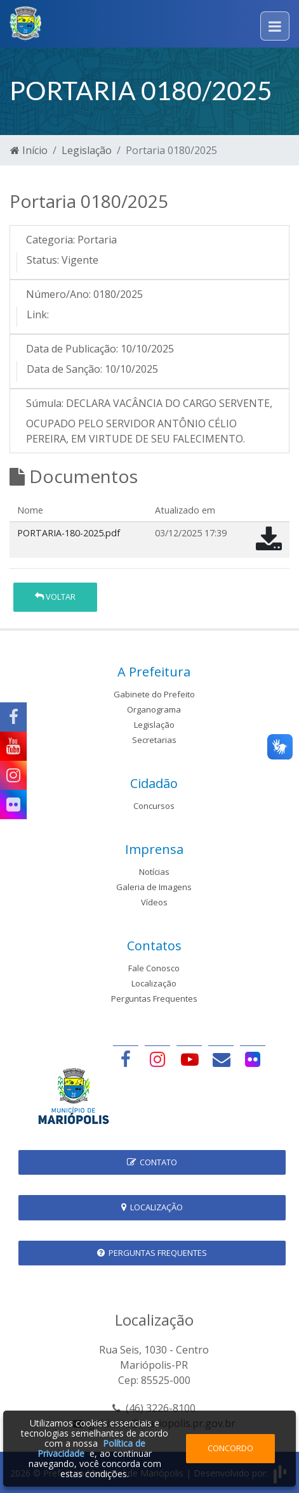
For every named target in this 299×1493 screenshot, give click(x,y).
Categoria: (50, 240)
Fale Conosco (154, 968)
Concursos (154, 805)
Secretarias (154, 740)
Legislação (87, 150)
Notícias (154, 871)
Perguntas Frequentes (154, 998)
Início (29, 150)
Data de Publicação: (72, 349)
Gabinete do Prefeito (154, 694)
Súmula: (44, 403)
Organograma (154, 709)
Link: (38, 314)
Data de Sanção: (64, 369)
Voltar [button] (55, 596)
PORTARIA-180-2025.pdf (68, 533)
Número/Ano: (58, 294)
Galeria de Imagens (154, 887)
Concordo (230, 1448)
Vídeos (154, 902)
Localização (153, 983)
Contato (152, 1162)
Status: (43, 260)
